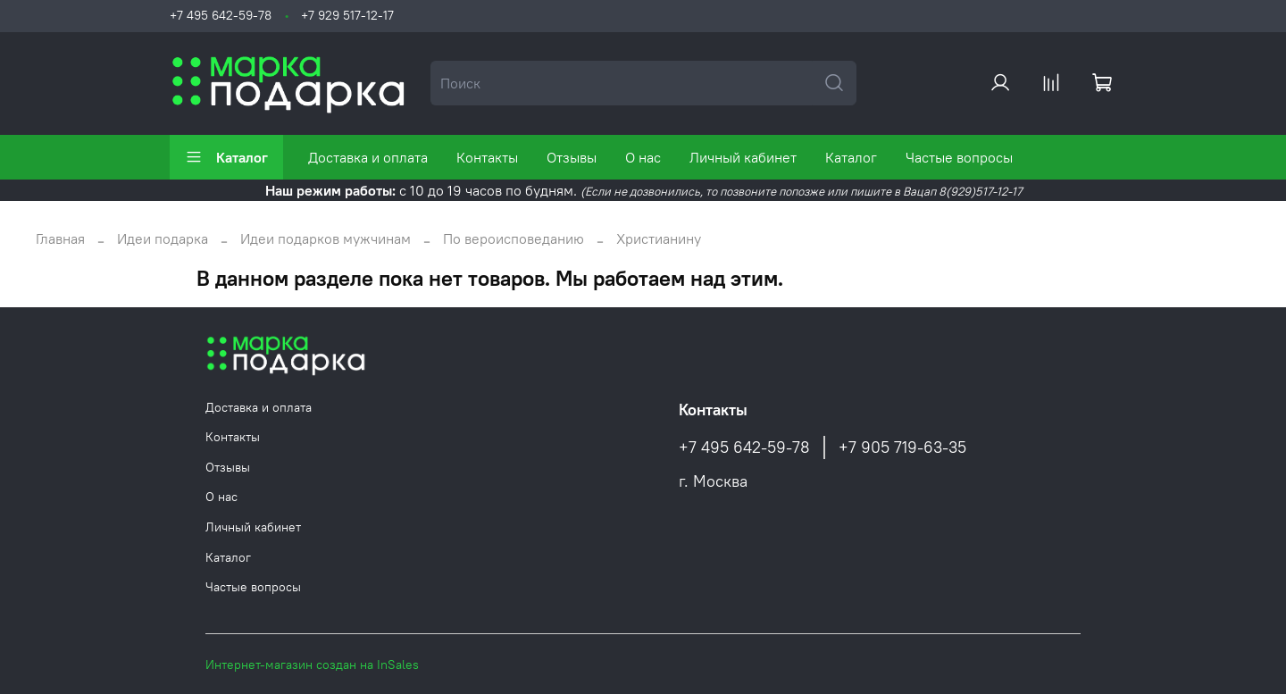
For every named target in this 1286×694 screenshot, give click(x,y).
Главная (60, 238)
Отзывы (572, 157)
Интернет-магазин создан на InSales (312, 664)
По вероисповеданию (513, 238)
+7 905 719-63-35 (902, 447)
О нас (643, 157)
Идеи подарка (162, 238)
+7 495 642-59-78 (220, 15)
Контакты (487, 157)
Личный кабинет (743, 157)
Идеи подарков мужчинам (325, 238)
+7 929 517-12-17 (347, 15)
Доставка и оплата (368, 157)
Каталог (226, 157)
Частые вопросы (959, 157)
